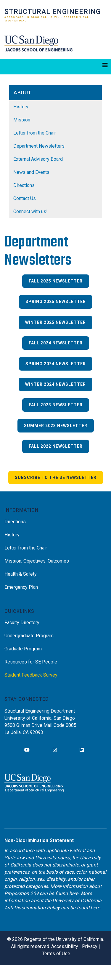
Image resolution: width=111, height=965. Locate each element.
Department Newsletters (39, 146)
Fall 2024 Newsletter (56, 343)
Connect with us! (30, 211)
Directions (24, 185)
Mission (21, 120)
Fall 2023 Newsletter (56, 404)
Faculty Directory (21, 622)
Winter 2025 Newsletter (55, 322)
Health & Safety (20, 574)
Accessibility (64, 946)
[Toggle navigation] (55, 66)
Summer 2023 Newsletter (55, 425)
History (20, 107)
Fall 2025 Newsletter (56, 281)
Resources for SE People (30, 662)
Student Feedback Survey (30, 675)
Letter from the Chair (34, 133)
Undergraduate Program (29, 635)
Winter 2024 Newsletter (55, 384)
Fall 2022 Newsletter (56, 446)
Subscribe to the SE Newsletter (55, 477)
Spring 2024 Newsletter (55, 363)
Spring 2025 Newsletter (55, 301)
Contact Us (24, 198)
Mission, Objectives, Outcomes (36, 561)
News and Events (31, 172)
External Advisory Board (38, 159)
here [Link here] (73, 893)
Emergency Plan (21, 587)
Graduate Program (23, 649)
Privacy (89, 946)
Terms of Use (56, 953)
